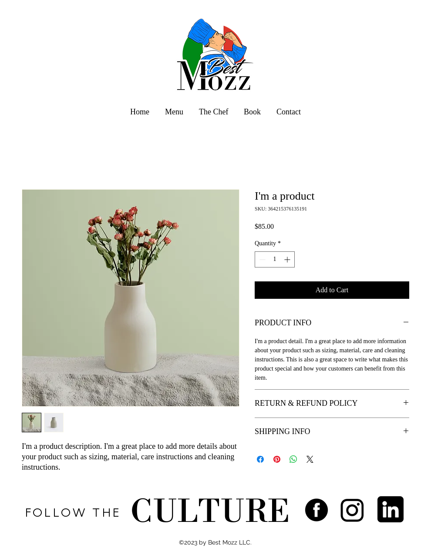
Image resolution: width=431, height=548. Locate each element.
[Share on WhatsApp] (293, 459)
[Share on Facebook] (260, 459)
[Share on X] (310, 459)
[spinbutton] (275, 259)
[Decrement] (261, 259)
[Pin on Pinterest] (277, 459)
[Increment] (288, 259)
